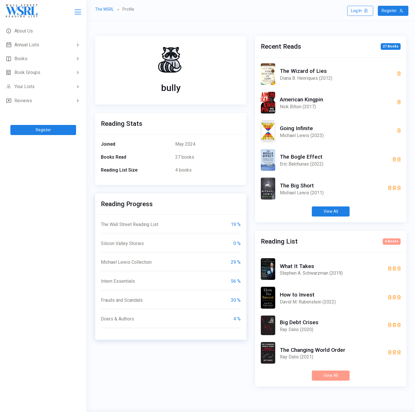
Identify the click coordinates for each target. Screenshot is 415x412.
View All (331, 211)
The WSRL (104, 9)
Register (43, 130)
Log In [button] (359, 10)
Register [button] (392, 10)
